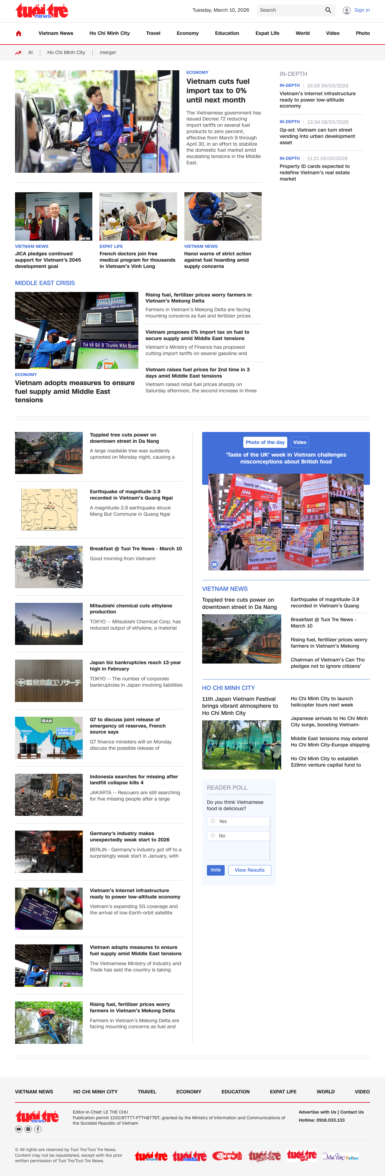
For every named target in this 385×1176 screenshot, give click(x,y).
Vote (216, 869)
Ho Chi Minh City (110, 33)
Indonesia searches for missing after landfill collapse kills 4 (134, 780)
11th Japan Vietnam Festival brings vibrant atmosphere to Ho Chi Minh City (240, 706)
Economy (188, 33)
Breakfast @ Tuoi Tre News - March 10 (136, 549)
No (222, 835)
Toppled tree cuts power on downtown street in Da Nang (124, 438)
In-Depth (293, 74)
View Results (250, 870)
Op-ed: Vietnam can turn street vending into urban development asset (317, 136)
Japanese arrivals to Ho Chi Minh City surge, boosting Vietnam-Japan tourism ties (329, 722)
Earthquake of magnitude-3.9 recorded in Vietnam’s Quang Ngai (131, 495)
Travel (153, 33)
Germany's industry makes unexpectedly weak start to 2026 (130, 837)
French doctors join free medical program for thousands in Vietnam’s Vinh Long (137, 260)
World (303, 33)
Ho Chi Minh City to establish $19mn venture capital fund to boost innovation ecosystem (326, 762)
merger (108, 53)
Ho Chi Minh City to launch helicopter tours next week (322, 702)
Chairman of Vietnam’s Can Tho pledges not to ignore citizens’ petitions (328, 663)
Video (333, 33)
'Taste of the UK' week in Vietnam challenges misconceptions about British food (286, 458)
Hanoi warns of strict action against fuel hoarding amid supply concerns (217, 260)
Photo (363, 33)
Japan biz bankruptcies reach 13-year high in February (135, 666)
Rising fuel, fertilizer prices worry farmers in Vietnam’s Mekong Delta (199, 298)
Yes (223, 821)
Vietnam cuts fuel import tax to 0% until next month (218, 91)
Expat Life (267, 33)
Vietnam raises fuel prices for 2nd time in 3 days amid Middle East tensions (198, 373)
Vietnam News (55, 33)
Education (227, 33)
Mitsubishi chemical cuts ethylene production (131, 609)
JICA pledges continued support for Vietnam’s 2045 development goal (48, 260)
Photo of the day (265, 442)
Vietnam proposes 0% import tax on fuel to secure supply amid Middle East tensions (197, 335)
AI (30, 53)
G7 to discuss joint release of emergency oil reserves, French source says (128, 726)
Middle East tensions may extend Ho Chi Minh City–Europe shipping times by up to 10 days (330, 742)
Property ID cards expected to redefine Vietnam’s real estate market (315, 172)
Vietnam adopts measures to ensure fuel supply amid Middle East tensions (75, 392)
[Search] (296, 10)
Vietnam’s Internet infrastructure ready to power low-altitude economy (318, 100)
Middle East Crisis (45, 283)
